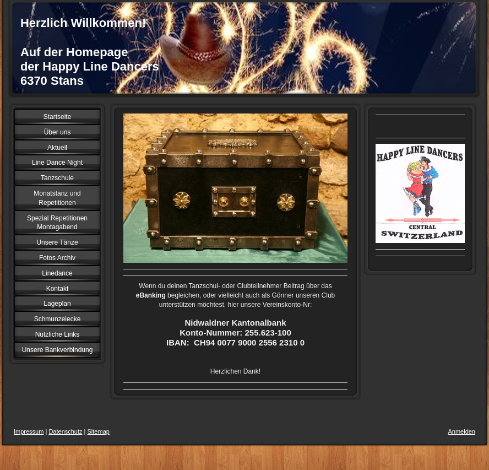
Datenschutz (65, 431)
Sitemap (99, 431)
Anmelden (461, 431)
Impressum (29, 431)
